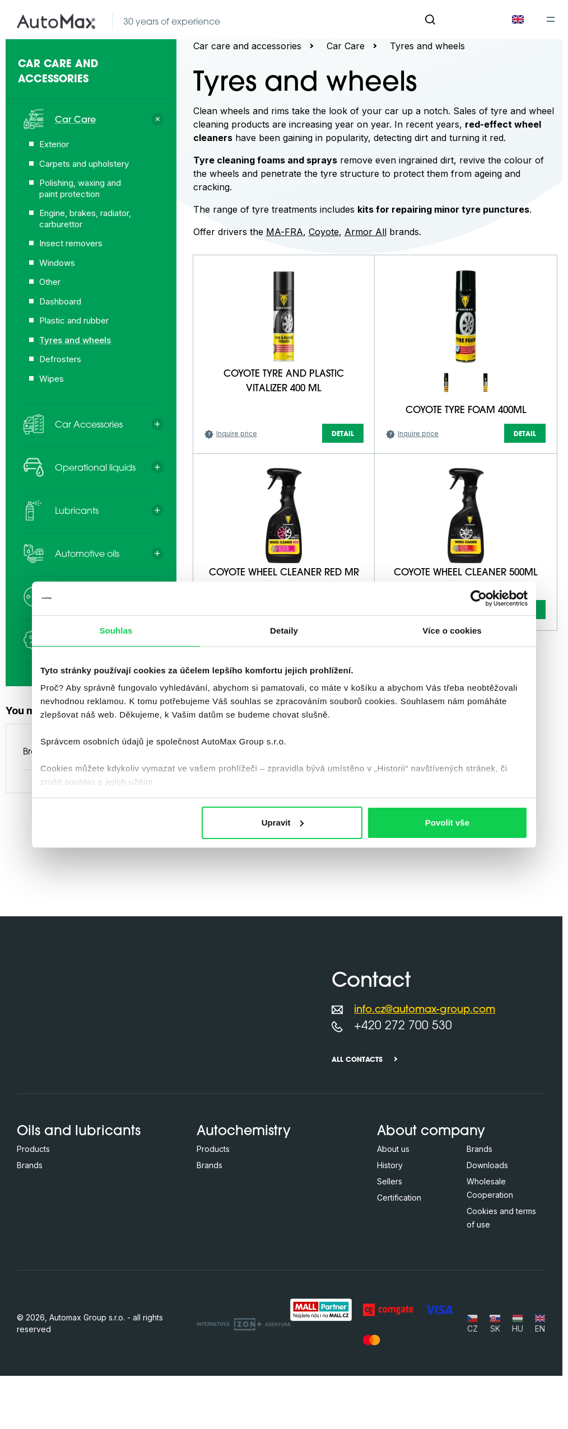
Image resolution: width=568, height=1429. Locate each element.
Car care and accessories (247, 45)
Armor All (365, 231)
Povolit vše (447, 822)
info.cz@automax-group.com (424, 1076)
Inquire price (236, 532)
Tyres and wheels (427, 45)
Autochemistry (244, 1198)
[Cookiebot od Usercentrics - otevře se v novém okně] (479, 598)
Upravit (283, 822)
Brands (30, 1231)
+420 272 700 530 (403, 1093)
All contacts (357, 1126)
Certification (399, 1264)
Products (33, 1215)
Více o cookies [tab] (452, 630)
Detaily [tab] (284, 630)
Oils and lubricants (79, 1198)
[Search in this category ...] (260, 260)
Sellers (389, 1248)
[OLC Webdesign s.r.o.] (244, 1389)
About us (393, 1215)
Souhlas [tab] (115, 630)
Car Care (346, 45)
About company (431, 1198)
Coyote (324, 231)
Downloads (487, 1231)
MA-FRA (284, 231)
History (390, 1231)
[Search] (430, 19)
